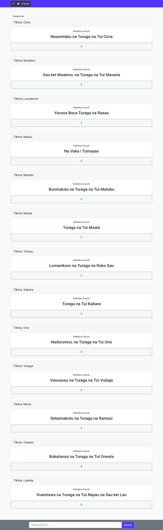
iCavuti (23, 3)
